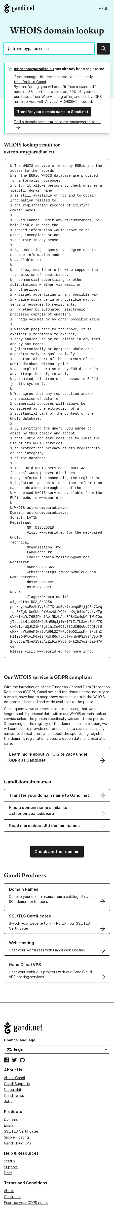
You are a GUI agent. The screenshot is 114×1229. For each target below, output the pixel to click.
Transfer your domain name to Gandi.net (52, 112)
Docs (8, 1173)
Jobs (8, 1101)
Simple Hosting (16, 1137)
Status (9, 1161)
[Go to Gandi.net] (19, 8)
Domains (11, 1119)
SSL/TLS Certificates (21, 1131)
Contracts (12, 1197)
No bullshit (12, 1089)
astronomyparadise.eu (34, 69)
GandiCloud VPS (17, 1143)
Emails (9, 1125)
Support (11, 1167)
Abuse (9, 1191)
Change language (19, 1040)
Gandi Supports (17, 1084)
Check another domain (57, 851)
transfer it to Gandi (30, 82)
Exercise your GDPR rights (26, 1202)
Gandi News (14, 1095)
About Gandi (14, 1078)
